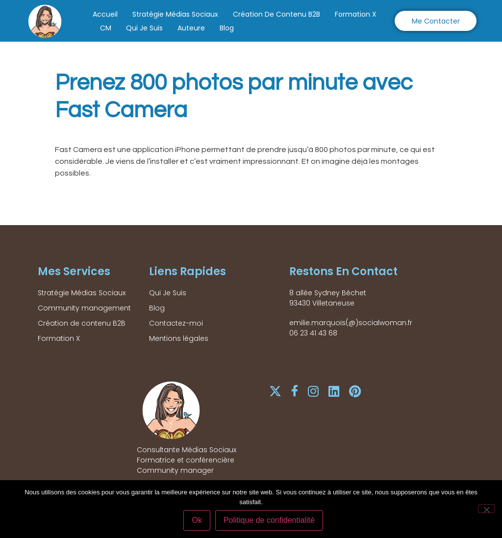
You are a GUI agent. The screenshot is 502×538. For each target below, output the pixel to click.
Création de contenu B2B (276, 14)
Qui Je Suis (144, 28)
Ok (197, 520)
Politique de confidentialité (269, 520)
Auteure (191, 28)
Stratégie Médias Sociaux (175, 14)
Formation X (355, 14)
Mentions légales (178, 338)
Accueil (105, 14)
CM (105, 28)
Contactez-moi (176, 323)
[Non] (486, 508)
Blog (227, 28)
